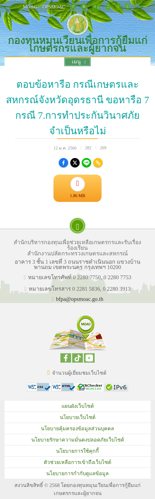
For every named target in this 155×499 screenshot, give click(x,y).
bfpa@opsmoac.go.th (79, 299)
